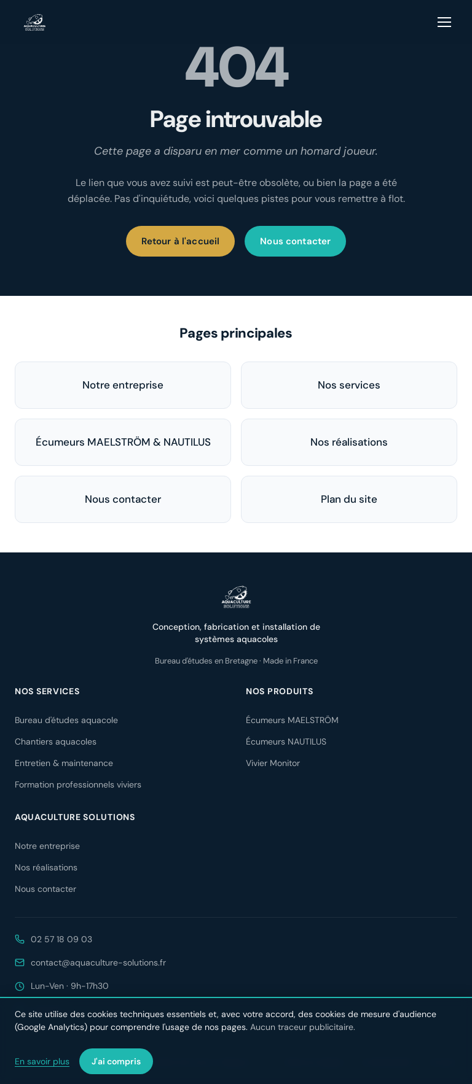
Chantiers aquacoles (55, 741)
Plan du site (349, 499)
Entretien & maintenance (64, 762)
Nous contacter (295, 241)
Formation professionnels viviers (78, 784)
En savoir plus (42, 1061)
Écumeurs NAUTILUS (286, 741)
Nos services (349, 385)
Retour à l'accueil (180, 241)
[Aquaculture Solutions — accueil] (34, 22)
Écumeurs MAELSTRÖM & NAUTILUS (123, 442)
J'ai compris (116, 1061)
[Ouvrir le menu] (445, 22)
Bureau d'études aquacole (66, 720)
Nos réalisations (349, 442)
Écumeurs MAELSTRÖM (292, 720)
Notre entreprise (122, 385)
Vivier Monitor (273, 762)
